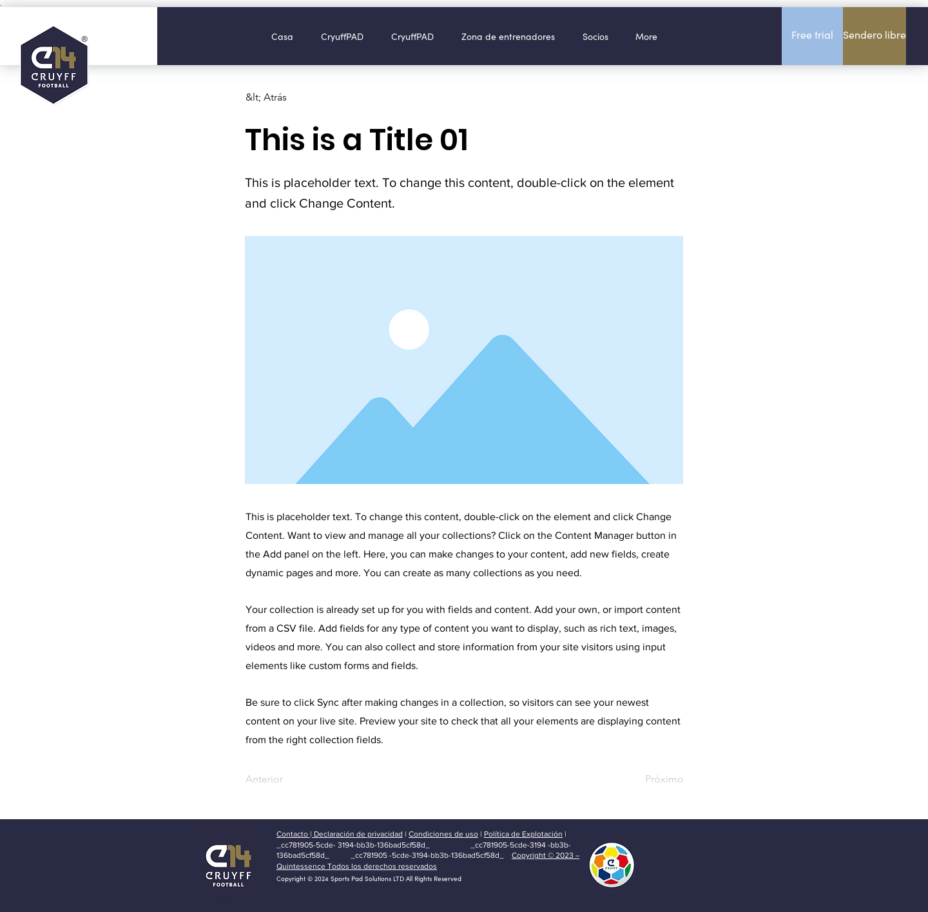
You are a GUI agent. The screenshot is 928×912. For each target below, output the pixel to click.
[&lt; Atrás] (288, 97)
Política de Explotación (523, 834)
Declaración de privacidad (357, 834)
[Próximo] (651, 779)
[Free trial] (812, 36)
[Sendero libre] (874, 36)
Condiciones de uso (443, 834)
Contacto (293, 834)
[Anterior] (288, 779)
